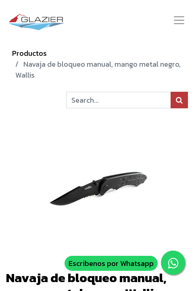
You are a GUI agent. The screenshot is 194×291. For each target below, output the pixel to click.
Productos (29, 53)
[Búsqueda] (179, 100)
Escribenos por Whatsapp (111, 263)
